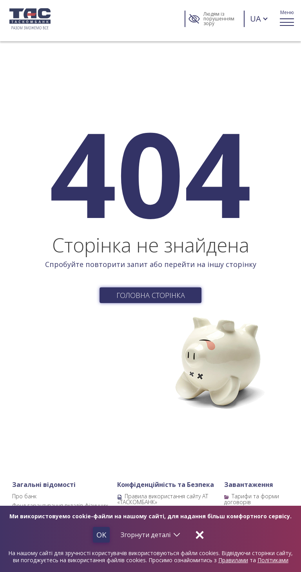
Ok (101, 534)
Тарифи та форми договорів (251, 498)
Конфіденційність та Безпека (165, 484)
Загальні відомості (44, 484)
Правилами (233, 560)
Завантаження (248, 484)
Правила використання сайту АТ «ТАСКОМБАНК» (162, 498)
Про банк (24, 496)
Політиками (272, 560)
